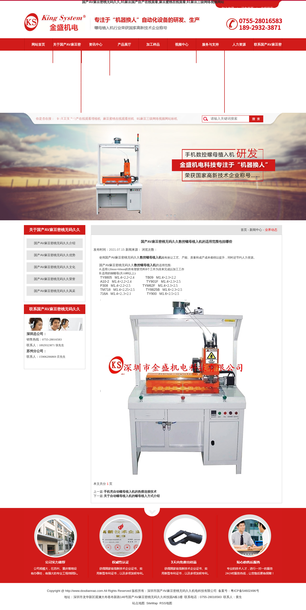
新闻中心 (256, 230)
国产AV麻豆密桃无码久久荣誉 (67, 96)
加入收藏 (228, 8)
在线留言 (267, 8)
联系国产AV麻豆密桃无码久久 (268, 47)
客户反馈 (210, 106)
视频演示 (210, 69)
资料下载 (210, 94)
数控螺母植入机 (151, 257)
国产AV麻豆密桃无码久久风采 (67, 109)
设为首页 (247, 8)
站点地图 (138, 603)
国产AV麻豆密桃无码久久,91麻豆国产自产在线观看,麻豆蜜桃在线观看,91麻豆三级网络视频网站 (153, 2)
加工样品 (153, 44)
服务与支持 (210, 44)
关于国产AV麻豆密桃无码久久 (67, 47)
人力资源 (239, 44)
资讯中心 (95, 44)
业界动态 (95, 69)
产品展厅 (124, 44)
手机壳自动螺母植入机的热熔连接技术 (130, 491)
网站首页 (38, 44)
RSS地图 (165, 603)
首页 (244, 230)
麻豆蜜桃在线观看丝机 (118, 118)
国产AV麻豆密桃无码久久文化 (67, 84)
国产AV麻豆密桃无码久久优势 (67, 71)
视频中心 (181, 44)
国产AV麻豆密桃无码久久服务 (210, 59)
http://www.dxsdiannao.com (84, 591)
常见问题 (210, 82)
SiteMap (152, 603)
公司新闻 (95, 57)
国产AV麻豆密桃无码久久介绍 (67, 59)
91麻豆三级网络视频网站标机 (157, 118)
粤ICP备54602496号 (245, 591)
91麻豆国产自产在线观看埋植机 (79, 118)
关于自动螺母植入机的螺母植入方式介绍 (132, 496)
